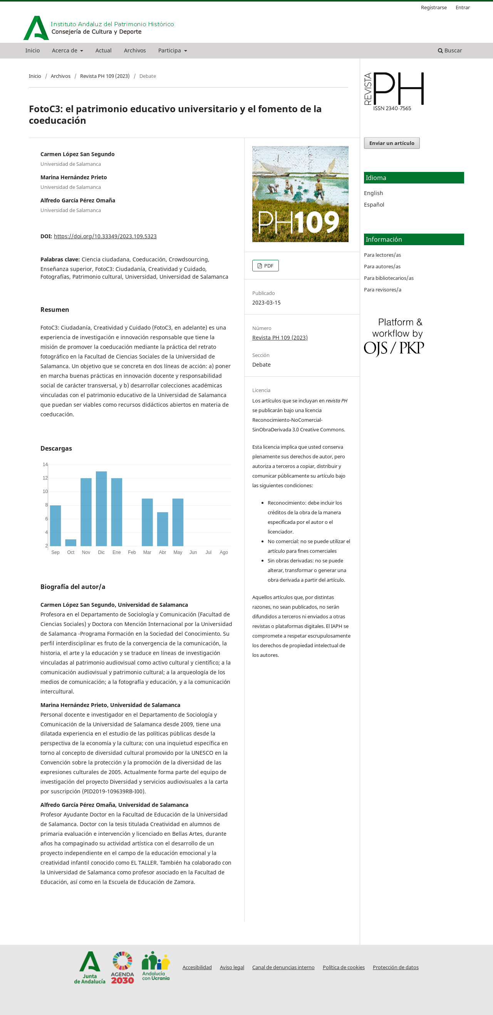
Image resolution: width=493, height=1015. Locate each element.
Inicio (32, 50)
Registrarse (434, 7)
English (373, 193)
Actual (104, 50)
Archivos (135, 50)
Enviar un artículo (391, 143)
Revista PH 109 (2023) (105, 75)
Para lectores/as (382, 254)
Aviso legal (232, 967)
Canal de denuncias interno (283, 967)
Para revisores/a (382, 289)
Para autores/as (382, 266)
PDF (268, 265)
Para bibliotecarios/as (389, 277)
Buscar (450, 50)
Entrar (463, 7)
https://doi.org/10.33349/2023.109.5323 (105, 236)
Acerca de (65, 50)
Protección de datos (396, 967)
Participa (170, 50)
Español (374, 204)
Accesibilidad (197, 967)
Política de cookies (344, 967)
